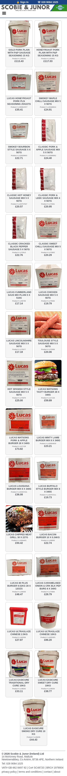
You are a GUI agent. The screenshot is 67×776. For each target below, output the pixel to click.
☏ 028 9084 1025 (48, 2)
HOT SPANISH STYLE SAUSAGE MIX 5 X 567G (19, 392)
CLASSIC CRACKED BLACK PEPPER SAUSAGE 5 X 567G (19, 247)
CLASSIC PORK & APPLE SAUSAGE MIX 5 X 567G (48, 150)
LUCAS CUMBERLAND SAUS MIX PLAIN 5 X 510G (19, 295)
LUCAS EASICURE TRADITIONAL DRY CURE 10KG (19, 683)
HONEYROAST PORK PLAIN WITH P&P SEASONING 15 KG (47, 53)
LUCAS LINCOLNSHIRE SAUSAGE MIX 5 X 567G (19, 343)
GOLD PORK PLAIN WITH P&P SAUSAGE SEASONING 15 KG (19, 53)
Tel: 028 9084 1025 (12, 763)
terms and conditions (30, 771)
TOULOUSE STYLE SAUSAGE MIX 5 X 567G (48, 343)
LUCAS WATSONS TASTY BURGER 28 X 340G (48, 392)
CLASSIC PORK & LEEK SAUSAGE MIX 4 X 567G (48, 198)
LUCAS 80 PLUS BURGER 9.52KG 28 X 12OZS (19, 586)
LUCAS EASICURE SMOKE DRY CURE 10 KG (33, 731)
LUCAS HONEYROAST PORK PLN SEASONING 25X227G (19, 101)
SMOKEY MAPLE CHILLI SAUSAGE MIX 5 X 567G (48, 101)
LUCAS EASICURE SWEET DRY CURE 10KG (48, 683)
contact (48, 771)
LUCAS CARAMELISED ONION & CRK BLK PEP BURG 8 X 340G (48, 586)
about (57, 771)
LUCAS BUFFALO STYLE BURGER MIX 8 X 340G (48, 489)
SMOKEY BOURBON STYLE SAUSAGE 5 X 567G (19, 150)
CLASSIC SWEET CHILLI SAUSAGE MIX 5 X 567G (48, 247)
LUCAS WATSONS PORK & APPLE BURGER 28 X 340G (18, 440)
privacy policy (9, 771)
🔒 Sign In (22, 2)
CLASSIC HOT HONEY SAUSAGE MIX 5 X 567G (19, 198)
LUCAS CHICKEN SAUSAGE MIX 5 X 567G (48, 295)
